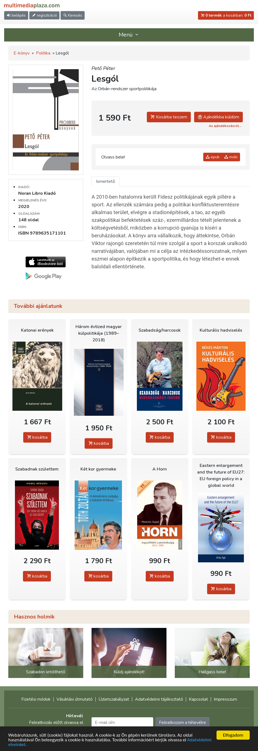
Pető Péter (103, 68)
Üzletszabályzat (113, 699)
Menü (129, 34)
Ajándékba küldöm (218, 117)
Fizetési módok (36, 699)
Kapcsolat (198, 699)
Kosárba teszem (168, 117)
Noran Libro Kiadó (37, 193)
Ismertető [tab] (105, 181)
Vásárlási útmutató (74, 699)
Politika (43, 53)
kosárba (37, 437)
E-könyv (22, 53)
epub (213, 157)
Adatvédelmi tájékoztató (159, 699)
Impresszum (225, 699)
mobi (231, 157)
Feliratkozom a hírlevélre (182, 722)
